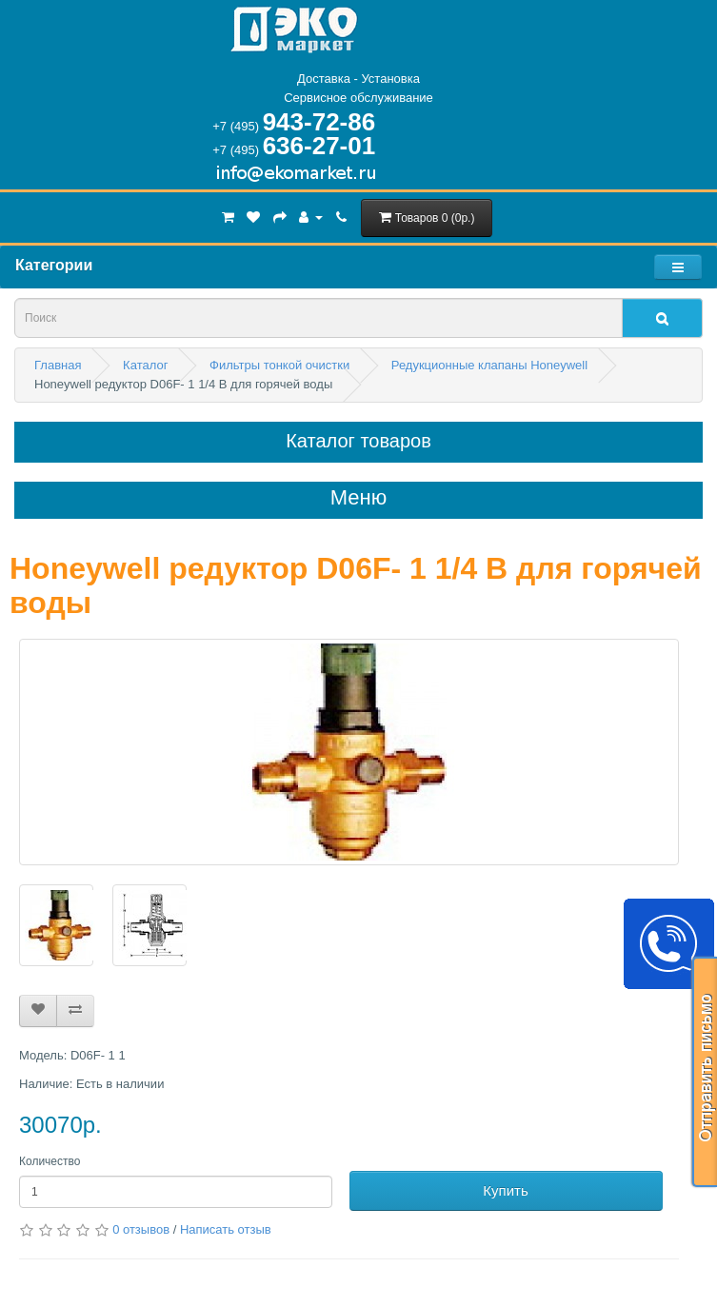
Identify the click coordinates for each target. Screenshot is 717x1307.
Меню (358, 497)
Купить (505, 1190)
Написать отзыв (225, 1229)
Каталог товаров (358, 440)
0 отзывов (140, 1229)
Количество (49, 1161)
